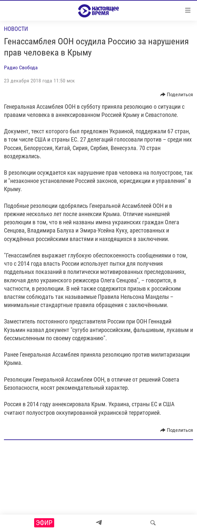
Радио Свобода (21, 67)
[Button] (176, 94)
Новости (16, 28)
